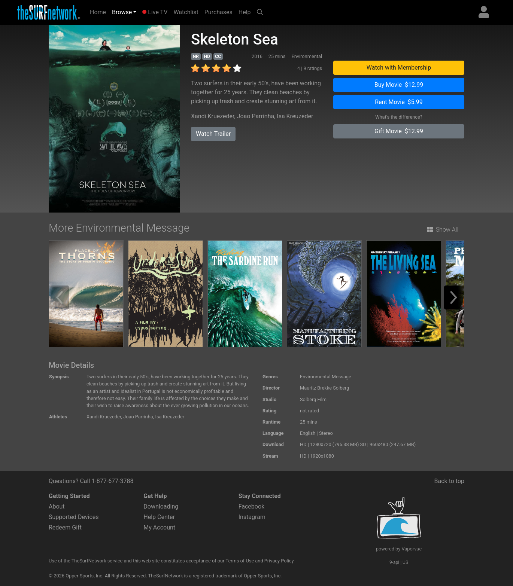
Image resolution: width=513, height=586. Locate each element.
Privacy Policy (279, 561)
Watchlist (185, 12)
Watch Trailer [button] (213, 133)
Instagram (252, 517)
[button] (456, 297)
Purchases (218, 12)
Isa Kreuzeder (295, 116)
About (57, 506)
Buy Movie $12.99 (399, 84)
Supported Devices (74, 517)
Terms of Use (239, 561)
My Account (159, 527)
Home (99, 11)
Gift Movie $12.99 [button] (398, 131)
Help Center (159, 517)
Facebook (251, 506)
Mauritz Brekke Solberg (324, 388)
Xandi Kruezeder (212, 116)
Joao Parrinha (255, 116)
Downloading (160, 506)
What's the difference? (398, 117)
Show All (442, 229)
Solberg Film (313, 399)
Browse (122, 12)
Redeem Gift (65, 527)
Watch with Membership (399, 67)
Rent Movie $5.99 (399, 102)
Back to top (449, 481)
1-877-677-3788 (112, 481)
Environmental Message (325, 376)
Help (245, 12)
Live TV (154, 12)
